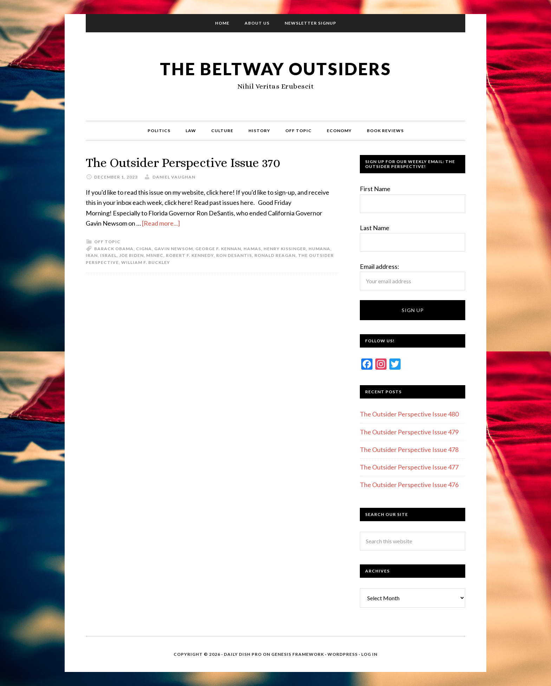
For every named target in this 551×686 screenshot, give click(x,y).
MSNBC (154, 255)
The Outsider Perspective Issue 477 (409, 467)
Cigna (144, 248)
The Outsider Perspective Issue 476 (409, 484)
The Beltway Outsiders (275, 69)
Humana (319, 248)
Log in (369, 654)
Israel (108, 255)
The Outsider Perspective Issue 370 (183, 162)
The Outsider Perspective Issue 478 (409, 449)
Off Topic (107, 241)
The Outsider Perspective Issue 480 (409, 414)
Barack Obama (114, 248)
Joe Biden (131, 255)
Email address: (379, 266)
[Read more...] (161, 223)
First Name (375, 189)
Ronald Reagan (275, 255)
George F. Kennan (218, 248)
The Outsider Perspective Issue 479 (409, 432)
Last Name (374, 228)
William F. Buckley (145, 262)
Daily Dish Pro (243, 654)
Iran (92, 255)
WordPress (343, 654)
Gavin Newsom (173, 248)
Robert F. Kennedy (190, 255)
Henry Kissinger (285, 248)
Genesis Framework (297, 654)
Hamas (252, 248)
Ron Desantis (234, 255)
